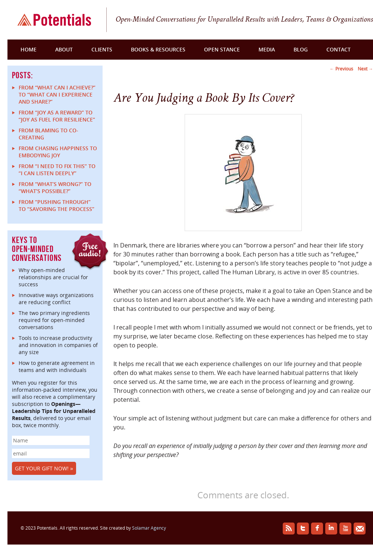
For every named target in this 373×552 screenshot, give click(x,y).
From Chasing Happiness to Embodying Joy (58, 152)
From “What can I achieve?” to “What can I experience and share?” (57, 94)
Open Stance (222, 49)
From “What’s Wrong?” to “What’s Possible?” (55, 187)
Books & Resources (158, 49)
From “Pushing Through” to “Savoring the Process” (56, 205)
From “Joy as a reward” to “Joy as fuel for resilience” (57, 116)
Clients (101, 49)
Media (266, 49)
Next (365, 69)
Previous (341, 69)
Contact (338, 49)
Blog (301, 49)
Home (29, 49)
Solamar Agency (149, 528)
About (64, 49)
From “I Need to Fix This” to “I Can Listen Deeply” (57, 170)
